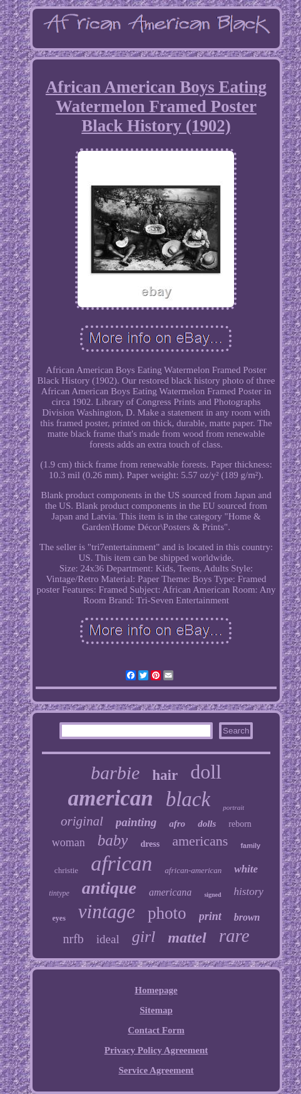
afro (177, 824)
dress (150, 844)
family (250, 845)
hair (165, 775)
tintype (59, 893)
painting (136, 822)
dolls (207, 824)
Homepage (156, 990)
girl (144, 937)
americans (200, 841)
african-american (193, 870)
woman (68, 842)
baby (113, 840)
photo (167, 913)
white (246, 869)
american (110, 798)
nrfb (73, 939)
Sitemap (156, 1010)
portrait (233, 807)
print (210, 916)
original (82, 821)
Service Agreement (155, 1070)
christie (66, 870)
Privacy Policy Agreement (156, 1050)
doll (206, 771)
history (248, 891)
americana (170, 892)
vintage (106, 912)
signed (212, 894)
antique (109, 887)
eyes (59, 918)
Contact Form (156, 1030)
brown (247, 917)
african (121, 863)
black (188, 799)
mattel (187, 937)
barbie (115, 772)
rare (234, 936)
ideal (108, 939)
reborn (240, 824)
